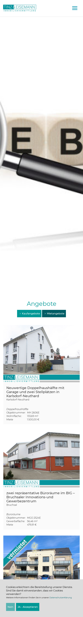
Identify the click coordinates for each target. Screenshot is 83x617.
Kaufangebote (29, 313)
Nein (10, 607)
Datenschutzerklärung (60, 597)
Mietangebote (54, 313)
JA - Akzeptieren (28, 607)
